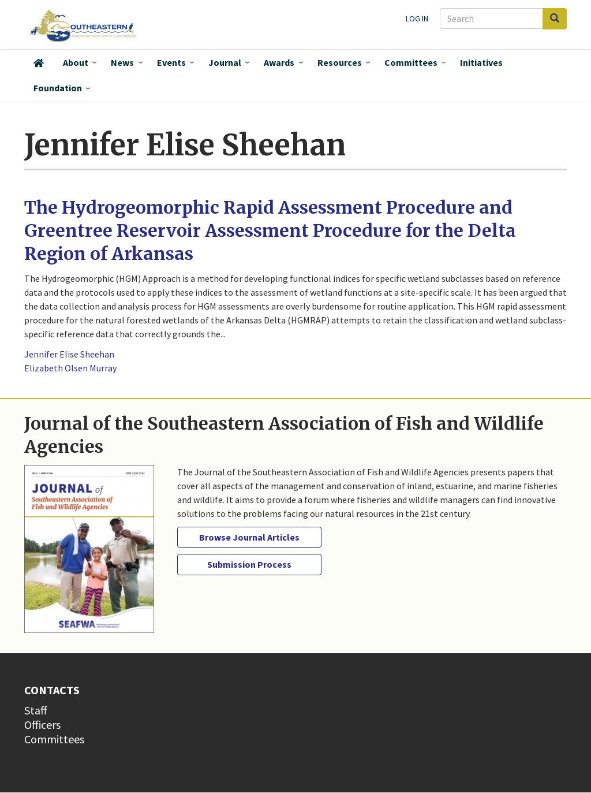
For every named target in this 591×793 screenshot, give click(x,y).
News (122, 62)
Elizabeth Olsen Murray (70, 368)
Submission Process (249, 564)
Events (171, 62)
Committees (410, 62)
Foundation (57, 88)
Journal (224, 62)
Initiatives (481, 62)
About (75, 62)
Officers (42, 724)
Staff (35, 710)
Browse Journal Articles (249, 537)
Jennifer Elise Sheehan (69, 354)
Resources (339, 62)
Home (38, 63)
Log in (417, 18)
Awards (279, 62)
